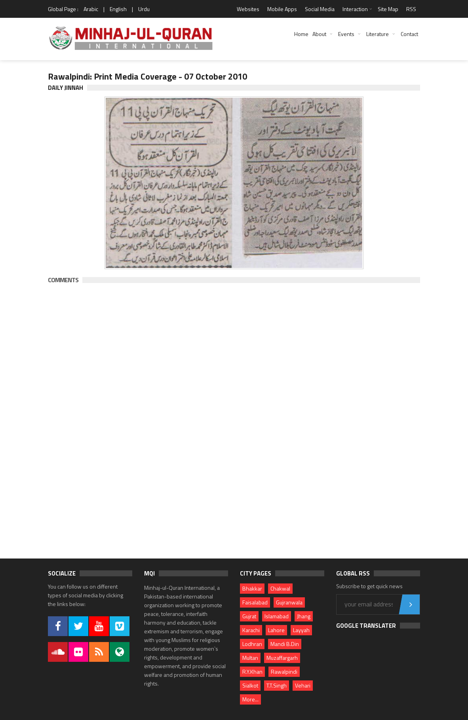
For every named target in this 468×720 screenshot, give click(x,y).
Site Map (388, 9)
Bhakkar (252, 588)
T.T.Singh (276, 685)
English (118, 9)
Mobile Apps (282, 9)
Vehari (302, 685)
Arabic (91, 9)
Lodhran (252, 644)
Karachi (251, 630)
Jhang (303, 616)
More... (250, 699)
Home (301, 34)
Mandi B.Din (284, 644)
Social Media (320, 9)
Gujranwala (289, 602)
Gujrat (249, 616)
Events (346, 34)
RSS (411, 9)
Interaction (355, 9)
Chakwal (280, 588)
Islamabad (276, 616)
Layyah (301, 630)
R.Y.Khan (252, 671)
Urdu (144, 9)
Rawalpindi (284, 671)
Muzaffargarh (282, 658)
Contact (409, 34)
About (319, 34)
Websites (248, 9)
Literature (377, 34)
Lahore (276, 630)
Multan (250, 658)
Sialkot (250, 685)
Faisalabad (255, 602)
